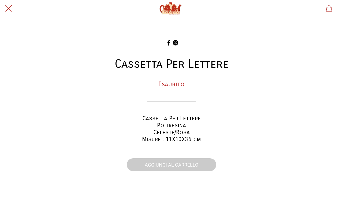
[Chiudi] (8, 8)
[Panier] (329, 8)
